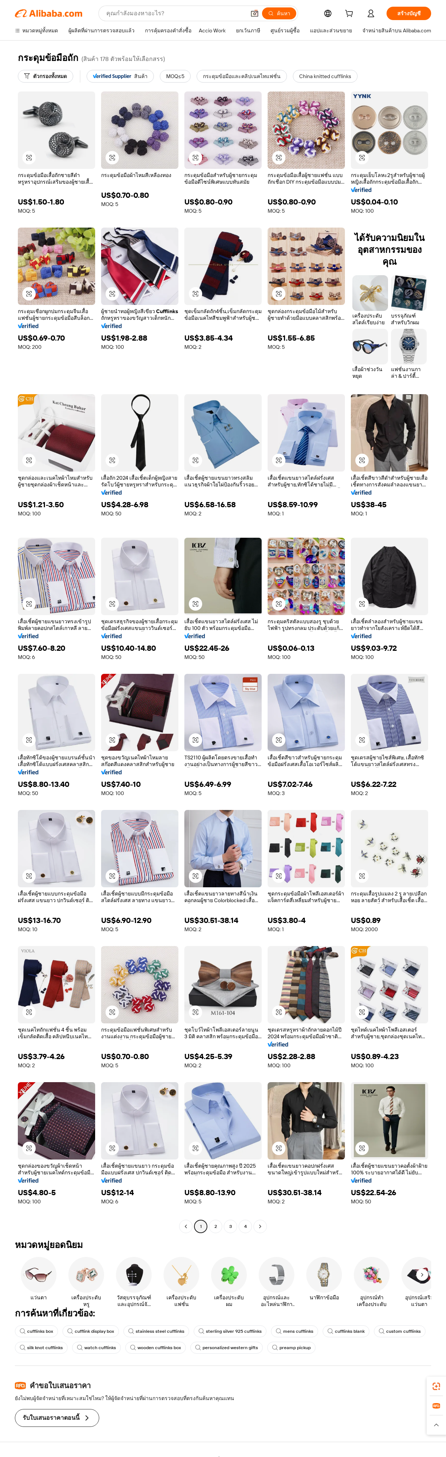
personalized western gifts (226, 1348)
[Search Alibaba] (175, 13)
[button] (254, 13)
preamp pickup (291, 1348)
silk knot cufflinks (41, 1348)
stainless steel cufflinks (156, 1331)
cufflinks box (36, 1331)
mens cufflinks (294, 1331)
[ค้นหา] (279, 13)
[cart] (350, 14)
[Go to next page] (260, 1226)
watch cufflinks (96, 1348)
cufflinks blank (346, 1331)
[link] (436, 1386)
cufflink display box (90, 1331)
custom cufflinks (400, 1331)
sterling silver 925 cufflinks (230, 1331)
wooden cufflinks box (155, 1348)
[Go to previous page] (186, 1226)
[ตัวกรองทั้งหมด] (45, 76)
